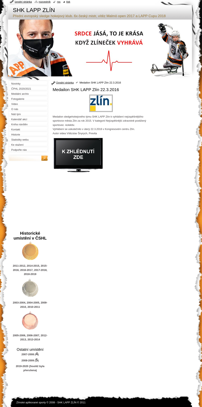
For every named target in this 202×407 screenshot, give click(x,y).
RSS (58, 1)
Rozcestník (45, 1)
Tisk (68, 1)
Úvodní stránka (65, 82)
